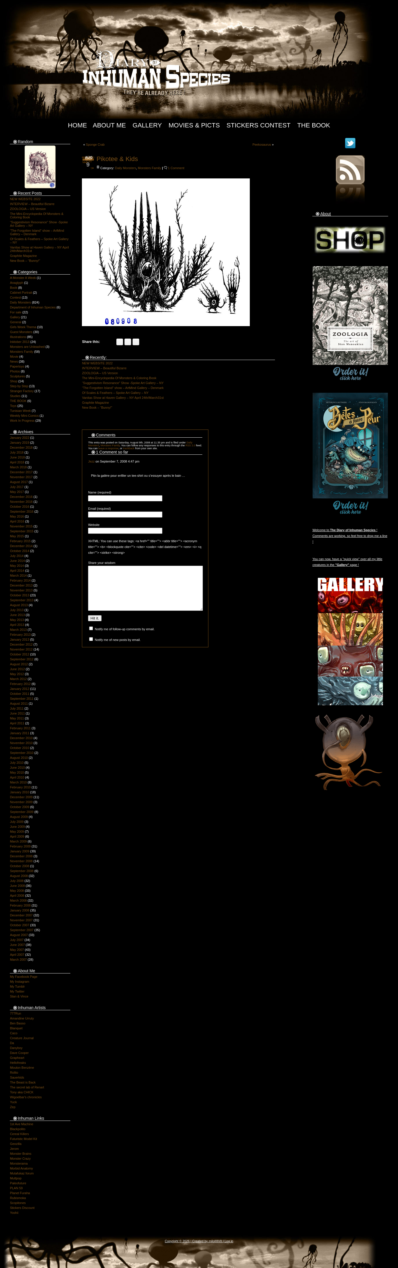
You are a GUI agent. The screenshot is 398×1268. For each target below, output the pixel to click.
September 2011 (21, 698)
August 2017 (19, 482)
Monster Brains (20, 1153)
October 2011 (19, 693)
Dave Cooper (19, 1053)
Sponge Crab (95, 144)
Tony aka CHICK (21, 1092)
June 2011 (17, 713)
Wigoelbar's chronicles (26, 1097)
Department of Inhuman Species (33, 307)
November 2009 (21, 802)
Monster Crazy (20, 1158)
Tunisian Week (20, 410)
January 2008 (19, 910)
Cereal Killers (19, 1134)
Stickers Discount (22, 1207)
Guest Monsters (21, 332)
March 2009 (18, 841)
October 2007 (19, 925)
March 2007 (18, 959)
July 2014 (16, 556)
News (14, 361)
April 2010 (17, 777)
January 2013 (19, 639)
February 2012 (20, 684)
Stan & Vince (19, 996)
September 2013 (21, 600)
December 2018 (21, 447)
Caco (13, 1033)
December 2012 (21, 644)
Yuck (13, 1102)
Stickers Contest (259, 125)
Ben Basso (17, 1023)
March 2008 (18, 900)
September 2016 (21, 511)
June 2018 (17, 457)
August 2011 (19, 703)
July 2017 (16, 487)
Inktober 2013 (19, 342)
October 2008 (19, 866)
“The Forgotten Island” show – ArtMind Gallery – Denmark (123, 388)
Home (77, 125)
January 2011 (19, 733)
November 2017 (21, 477)
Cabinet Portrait (21, 292)
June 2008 (17, 885)
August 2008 (19, 876)
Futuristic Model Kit (23, 1139)
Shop (13, 381)
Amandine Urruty (22, 1018)
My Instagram (19, 981)
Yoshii (14, 1212)
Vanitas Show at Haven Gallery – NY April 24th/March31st (123, 397)
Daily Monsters (20, 302)
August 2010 (19, 757)
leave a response (108, 448)
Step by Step (19, 386)
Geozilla (15, 1143)
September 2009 (21, 812)
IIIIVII (218, 1241)
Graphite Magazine (23, 255)
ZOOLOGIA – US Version (28, 209)
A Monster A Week (23, 277)
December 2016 (21, 496)
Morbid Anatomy (21, 1168)
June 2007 (17, 945)
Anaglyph (16, 282)
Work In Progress (22, 420)
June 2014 (17, 560)
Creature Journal (22, 1038)
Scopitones (17, 1203)
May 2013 (17, 620)
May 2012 (17, 674)
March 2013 (18, 629)
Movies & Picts (194, 125)
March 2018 (18, 467)
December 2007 (21, 915)
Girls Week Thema (23, 327)
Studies (15, 396)
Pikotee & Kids (117, 158)
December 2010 (21, 738)
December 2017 (21, 472)
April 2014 (17, 570)
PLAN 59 (16, 1188)
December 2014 (21, 546)
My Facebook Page (23, 976)
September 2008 (21, 871)
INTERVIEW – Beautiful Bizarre (32, 204)
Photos (15, 371)
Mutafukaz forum (22, 1173)
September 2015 (21, 531)
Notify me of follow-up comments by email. (125, 638)
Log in (229, 1241)
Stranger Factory (22, 391)
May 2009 (17, 831)
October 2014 (19, 551)
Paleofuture (18, 1183)
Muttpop (15, 1178)
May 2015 (17, 536)
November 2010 (21, 743)
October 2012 (19, 654)
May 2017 (17, 492)
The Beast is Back (23, 1082)
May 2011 (17, 718)
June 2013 (17, 615)
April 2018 (17, 462)
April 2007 (17, 954)
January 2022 (19, 437)
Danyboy (16, 1048)
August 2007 (19, 935)
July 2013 (16, 610)
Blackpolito (17, 1129)
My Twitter (17, 991)
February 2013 (20, 634)
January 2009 (19, 851)
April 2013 (17, 624)
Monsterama (18, 1163)
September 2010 (21, 752)
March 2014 (18, 575)
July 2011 (16, 708)
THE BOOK (18, 401)
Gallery (147, 125)
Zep (12, 1107)
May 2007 (17, 949)
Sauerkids (17, 1077)
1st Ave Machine (21, 1124)
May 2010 (17, 772)
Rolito (14, 1072)
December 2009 (21, 797)
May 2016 (17, 516)
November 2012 (21, 649)
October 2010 (19, 748)
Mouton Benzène (22, 1067)
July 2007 (16, 940)
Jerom (14, 1148)
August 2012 (19, 664)
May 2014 (17, 565)
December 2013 (21, 585)
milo (211, 1241)
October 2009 (19, 807)
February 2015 (20, 541)
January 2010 (19, 792)
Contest (15, 297)
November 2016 (21, 501)
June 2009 (17, 826)
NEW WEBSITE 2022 (25, 199)
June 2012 (17, 669)
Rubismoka (18, 1198)
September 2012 (21, 659)
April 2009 (17, 836)
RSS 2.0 (190, 445)
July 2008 (16, 881)
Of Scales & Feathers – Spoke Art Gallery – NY (115, 392)
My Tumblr (17, 986)
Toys (13, 406)
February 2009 (20, 846)
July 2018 (16, 452)
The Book (313, 125)
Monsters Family (21, 351)
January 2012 (19, 688)
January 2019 (19, 442)
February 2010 (20, 787)
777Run (15, 1013)
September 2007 (21, 930)
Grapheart (17, 1057)
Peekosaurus (261, 144)
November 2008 (21, 861)
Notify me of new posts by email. (117, 648)
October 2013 (19, 595)
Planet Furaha (20, 1193)
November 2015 (21, 526)
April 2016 (17, 521)
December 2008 (21, 856)
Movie (14, 356)
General (15, 322)
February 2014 (20, 580)
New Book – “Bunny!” (25, 260)
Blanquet (16, 1028)
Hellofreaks (18, 1062)
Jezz (91, 461)
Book (13, 287)
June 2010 (17, 767)
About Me (109, 125)
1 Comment (176, 168)
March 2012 (18, 679)
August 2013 (19, 605)
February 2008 (20, 905)
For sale (15, 312)
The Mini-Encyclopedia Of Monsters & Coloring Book (119, 378)
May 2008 (17, 890)
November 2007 (21, 920)
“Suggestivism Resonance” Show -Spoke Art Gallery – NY (123, 383)
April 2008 (17, 895)
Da (12, 1043)
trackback (128, 448)
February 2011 (20, 728)
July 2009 (16, 821)
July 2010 (16, 762)
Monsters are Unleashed (27, 346)
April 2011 (17, 723)
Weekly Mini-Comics (24, 415)
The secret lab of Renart (27, 1087)
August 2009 (19, 816)
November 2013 (21, 590)
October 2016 (19, 506)
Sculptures (17, 376)
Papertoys (17, 366)
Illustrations (18, 337)
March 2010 (18, 782)
